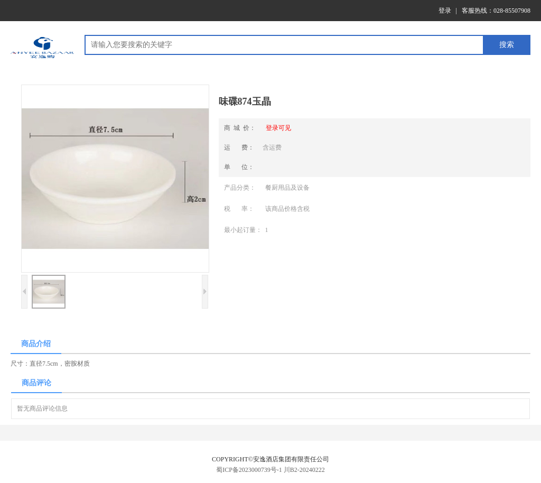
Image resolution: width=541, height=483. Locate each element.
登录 (445, 10)
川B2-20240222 (304, 469)
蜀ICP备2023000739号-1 (249, 469)
